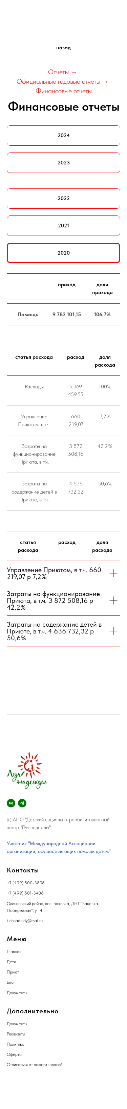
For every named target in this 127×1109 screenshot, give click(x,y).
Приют (13, 972)
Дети (11, 961)
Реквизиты (16, 1033)
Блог (11, 982)
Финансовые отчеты (64, 91)
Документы (17, 992)
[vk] (11, 803)
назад (63, 47)
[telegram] (22, 803)
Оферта (14, 1054)
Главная (14, 951)
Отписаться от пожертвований (34, 1064)
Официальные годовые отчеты (58, 81)
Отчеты (58, 72)
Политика (15, 1044)
